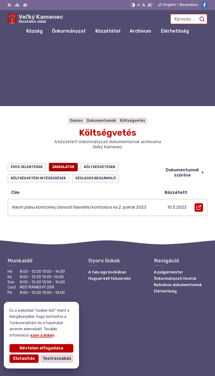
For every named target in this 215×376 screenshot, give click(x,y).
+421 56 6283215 (24, 287)
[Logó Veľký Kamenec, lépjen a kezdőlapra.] (35, 19)
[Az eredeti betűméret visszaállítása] (143, 5)
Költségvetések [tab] (99, 100)
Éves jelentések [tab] (27, 100)
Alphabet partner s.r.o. (186, 351)
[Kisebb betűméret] (138, 5)
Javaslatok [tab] (63, 100)
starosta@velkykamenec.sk (33, 292)
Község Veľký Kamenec (185, 357)
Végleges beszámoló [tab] (95, 112)
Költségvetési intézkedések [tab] (38, 112)
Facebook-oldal (22, 297)
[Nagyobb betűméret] (149, 5)
